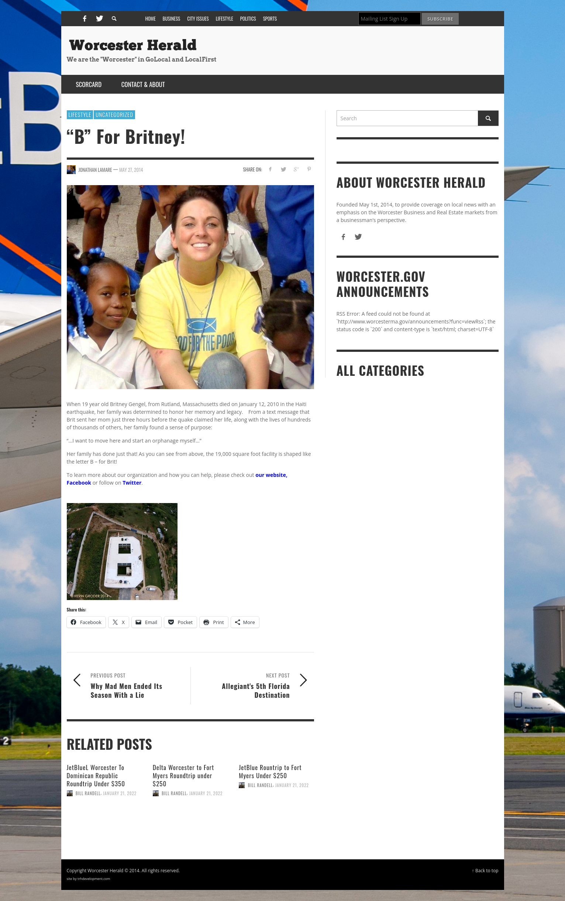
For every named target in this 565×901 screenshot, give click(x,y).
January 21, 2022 (120, 793)
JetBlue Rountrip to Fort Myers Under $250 (270, 771)
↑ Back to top (485, 870)
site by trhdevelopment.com (88, 878)
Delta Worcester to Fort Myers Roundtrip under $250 (183, 775)
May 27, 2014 (131, 169)
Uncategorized (114, 114)
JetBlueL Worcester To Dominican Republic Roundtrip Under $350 (96, 775)
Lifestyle (80, 114)
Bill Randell (88, 793)
